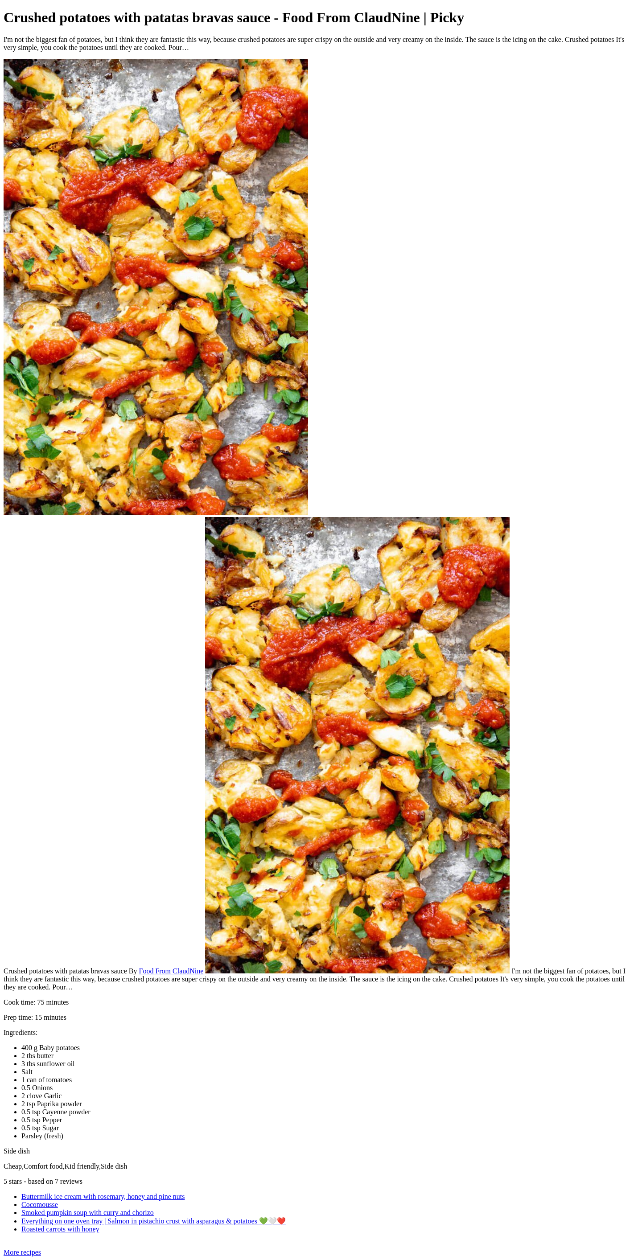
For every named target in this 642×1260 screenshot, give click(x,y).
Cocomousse (39, 1204)
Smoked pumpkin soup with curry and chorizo (87, 1212)
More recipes (22, 1252)
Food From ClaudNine (171, 971)
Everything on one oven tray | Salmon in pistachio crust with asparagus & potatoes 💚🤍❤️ (153, 1221)
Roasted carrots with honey (60, 1229)
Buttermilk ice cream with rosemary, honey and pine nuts (103, 1196)
